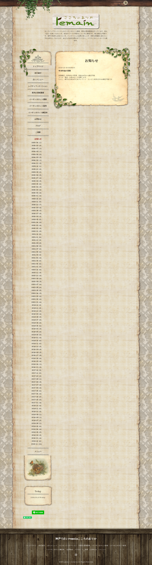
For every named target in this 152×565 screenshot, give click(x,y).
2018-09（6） (37, 349)
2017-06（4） (37, 388)
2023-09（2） (37, 172)
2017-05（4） (37, 391)
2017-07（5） (37, 385)
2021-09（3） (37, 243)
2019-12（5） (37, 305)
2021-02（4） (37, 264)
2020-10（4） (37, 276)
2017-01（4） (37, 403)
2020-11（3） (37, 273)
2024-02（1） (37, 160)
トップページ (38, 66)
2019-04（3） (37, 329)
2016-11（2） (37, 409)
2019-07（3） (37, 320)
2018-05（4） (37, 361)
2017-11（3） (37, 373)
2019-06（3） (37, 323)
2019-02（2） (37, 335)
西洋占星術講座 (38, 93)
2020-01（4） (37, 302)
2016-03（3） (37, 432)
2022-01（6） (37, 231)
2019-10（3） (37, 311)
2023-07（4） (37, 178)
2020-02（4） (37, 299)
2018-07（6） (37, 355)
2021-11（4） (37, 237)
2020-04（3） (37, 293)
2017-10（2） (37, 376)
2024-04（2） (37, 154)
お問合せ (38, 119)
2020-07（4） (37, 284)
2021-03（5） (37, 261)
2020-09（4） (37, 278)
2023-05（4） (37, 184)
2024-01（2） (37, 163)
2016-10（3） (37, 411)
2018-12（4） (37, 341)
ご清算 (38, 132)
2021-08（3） (37, 246)
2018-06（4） (37, 358)
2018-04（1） (37, 364)
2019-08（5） (37, 317)
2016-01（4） (37, 438)
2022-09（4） (37, 208)
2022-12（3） (37, 199)
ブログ (38, 126)
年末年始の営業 (65, 71)
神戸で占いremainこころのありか (76, 539)
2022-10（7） (37, 205)
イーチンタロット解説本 (38, 113)
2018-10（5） (37, 346)
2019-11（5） (37, 308)
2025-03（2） (37, 146)
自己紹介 (38, 73)
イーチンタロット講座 (38, 99)
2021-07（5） (37, 249)
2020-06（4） (37, 287)
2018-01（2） (37, 367)
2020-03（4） (37, 296)
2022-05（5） (37, 219)
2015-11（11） (37, 444)
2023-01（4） (37, 196)
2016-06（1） (37, 423)
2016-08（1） (37, 417)
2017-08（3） (37, 382)
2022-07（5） (37, 213)
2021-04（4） (37, 258)
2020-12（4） (37, 270)
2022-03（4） (37, 225)
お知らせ (38, 139)
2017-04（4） (37, 394)
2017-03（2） (37, 397)
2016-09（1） (37, 414)
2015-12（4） (37, 441)
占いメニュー (38, 80)
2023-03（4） (37, 190)
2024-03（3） (37, 157)
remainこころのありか (70, 562)
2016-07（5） (37, 420)
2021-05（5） (37, 255)
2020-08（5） (37, 281)
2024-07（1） (37, 148)
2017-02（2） (37, 400)
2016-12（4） (37, 406)
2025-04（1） (37, 143)
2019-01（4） (37, 338)
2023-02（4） (37, 193)
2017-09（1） (37, 379)
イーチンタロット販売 (38, 106)
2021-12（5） (37, 234)
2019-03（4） (37, 332)
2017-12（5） (37, 370)
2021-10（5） (37, 240)
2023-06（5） (37, 181)
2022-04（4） (37, 222)
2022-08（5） (37, 211)
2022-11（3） (37, 202)
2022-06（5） (37, 216)
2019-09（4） (37, 314)
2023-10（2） (37, 169)
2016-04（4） (37, 429)
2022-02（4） (37, 228)
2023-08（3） (37, 175)
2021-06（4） (37, 252)
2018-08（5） (37, 352)
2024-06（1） (37, 151)
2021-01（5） (37, 267)
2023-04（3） (37, 187)
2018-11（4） (37, 344)
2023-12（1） (37, 166)
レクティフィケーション (38, 86)
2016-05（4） (37, 426)
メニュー (38, 452)
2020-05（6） (37, 290)
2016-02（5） (37, 435)
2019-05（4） (37, 326)
